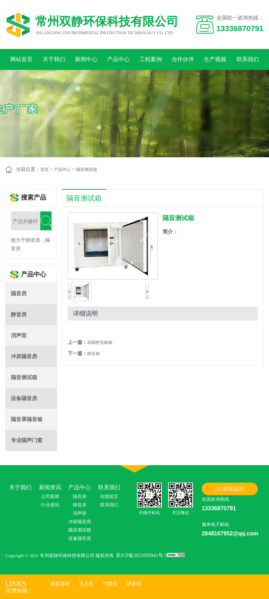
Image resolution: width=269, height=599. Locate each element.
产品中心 (118, 59)
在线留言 (109, 496)
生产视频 (215, 59)
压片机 (86, 583)
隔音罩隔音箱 (26, 419)
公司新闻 (50, 496)
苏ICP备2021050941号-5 (141, 555)
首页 (44, 169)
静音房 (19, 314)
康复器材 (60, 583)
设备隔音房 (24, 398)
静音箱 (93, 353)
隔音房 (19, 293)
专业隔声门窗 (26, 440)
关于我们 (54, 59)
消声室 (19, 335)
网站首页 (21, 59)
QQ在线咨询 (229, 489)
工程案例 (150, 59)
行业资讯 (50, 504)
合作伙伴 (183, 59)
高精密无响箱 (99, 342)
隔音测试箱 (86, 169)
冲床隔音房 (24, 356)
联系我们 (247, 59)
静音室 (133, 583)
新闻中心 (86, 59)
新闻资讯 (50, 487)
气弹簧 (110, 583)
